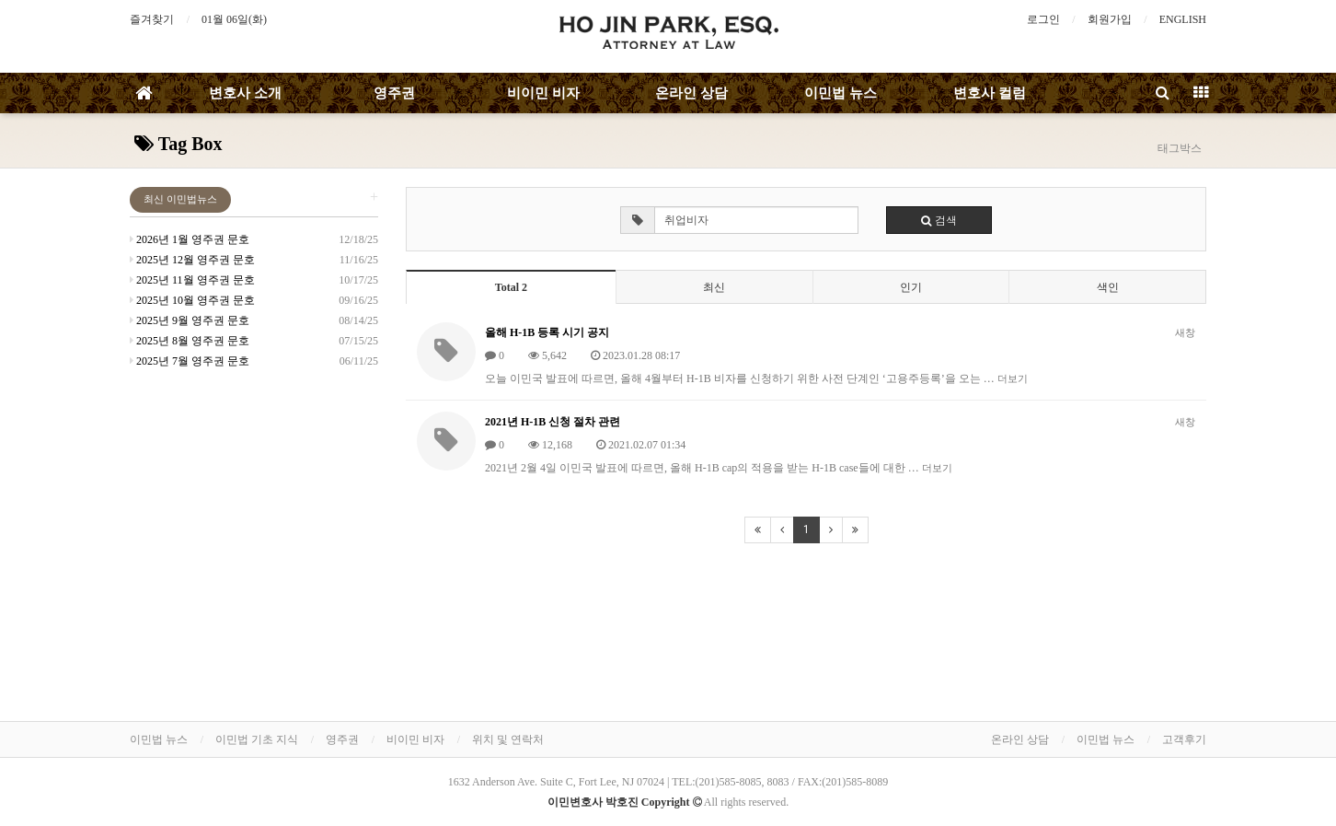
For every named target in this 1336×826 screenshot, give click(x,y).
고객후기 (1184, 739)
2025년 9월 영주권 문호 (189, 320)
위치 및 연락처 (508, 739)
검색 (939, 219)
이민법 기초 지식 (256, 739)
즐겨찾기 (152, 19)
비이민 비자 (543, 93)
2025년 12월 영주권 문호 (192, 259)
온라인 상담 (691, 93)
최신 (714, 287)
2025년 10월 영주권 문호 (192, 300)
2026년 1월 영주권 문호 (189, 239)
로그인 (1043, 19)
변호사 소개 (245, 93)
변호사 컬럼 (989, 93)
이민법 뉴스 (840, 93)
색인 (1108, 287)
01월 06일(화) (234, 19)
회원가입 (1110, 19)
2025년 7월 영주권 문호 (189, 361)
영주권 (394, 93)
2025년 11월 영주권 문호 (192, 279)
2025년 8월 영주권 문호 (189, 340)
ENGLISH (1182, 19)
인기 (911, 287)
